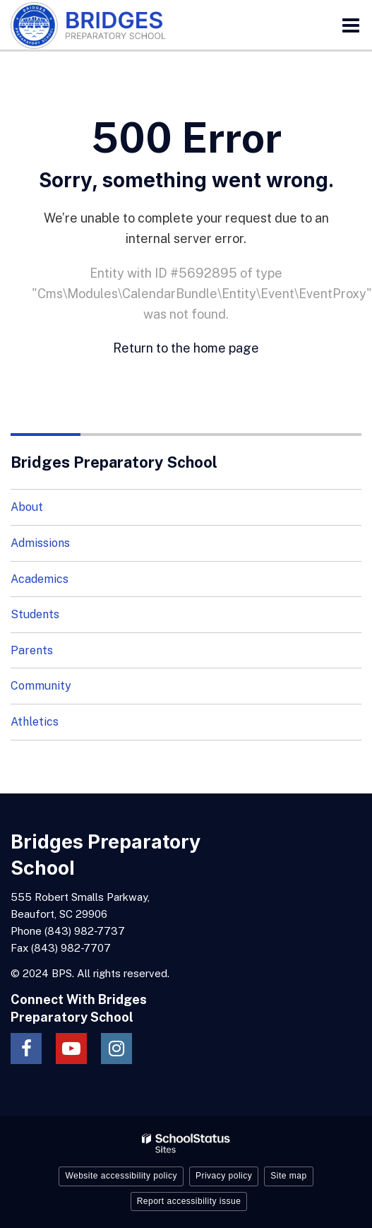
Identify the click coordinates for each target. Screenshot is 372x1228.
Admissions (40, 543)
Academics (39, 579)
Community (41, 685)
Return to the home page (186, 348)
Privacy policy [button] (224, 1176)
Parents (32, 650)
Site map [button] (288, 1176)
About (27, 507)
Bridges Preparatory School (114, 462)
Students (35, 614)
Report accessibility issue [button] (189, 1201)
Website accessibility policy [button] (121, 1176)
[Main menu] (351, 24)
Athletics (35, 721)
